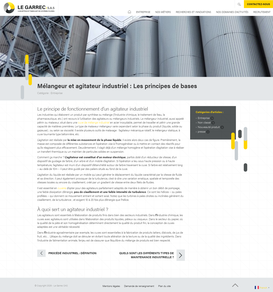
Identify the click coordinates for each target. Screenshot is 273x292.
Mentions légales (111, 286)
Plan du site (164, 286)
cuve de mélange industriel (93, 122)
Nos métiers (163, 12)
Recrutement (262, 12)
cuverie (62, 188)
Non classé (206, 122)
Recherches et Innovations (193, 12)
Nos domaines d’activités (232, 12)
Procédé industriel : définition (72, 253)
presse (204, 131)
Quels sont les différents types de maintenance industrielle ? (146, 255)
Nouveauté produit (211, 127)
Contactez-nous (258, 4)
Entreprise (143, 12)
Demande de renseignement (139, 286)
